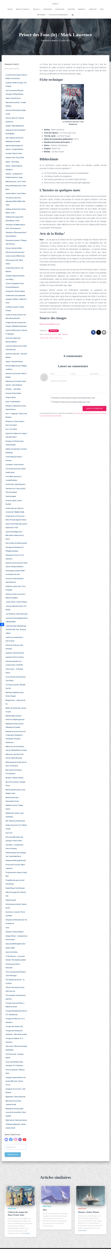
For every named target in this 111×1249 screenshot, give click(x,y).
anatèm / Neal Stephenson (15, 126)
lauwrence (47, 334)
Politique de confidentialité (58, 15)
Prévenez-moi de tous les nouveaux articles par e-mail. (71, 402)
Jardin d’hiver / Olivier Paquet (16, 602)
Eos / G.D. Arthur (11, 429)
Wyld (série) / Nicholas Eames (16, 1120)
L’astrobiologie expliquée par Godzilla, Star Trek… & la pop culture (16, 629)
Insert (42, 338)
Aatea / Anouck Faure (13, 98)
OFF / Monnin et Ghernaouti (15, 821)
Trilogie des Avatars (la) (14, 1026)
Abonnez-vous (12, 1154)
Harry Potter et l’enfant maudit (16, 543)
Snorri (54, 334)
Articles (36, 9)
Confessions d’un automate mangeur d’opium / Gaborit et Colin (16, 299)
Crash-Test (93, 9)
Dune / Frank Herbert (13, 401)
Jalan (59, 334)
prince (52, 338)
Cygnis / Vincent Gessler (14, 361)
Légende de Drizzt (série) (15, 657)
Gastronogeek (11, 496)
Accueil (10, 9)
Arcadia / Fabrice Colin (14, 153)
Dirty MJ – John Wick (13, 389)
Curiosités (71, 9)
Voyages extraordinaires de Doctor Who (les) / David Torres (16, 1081)
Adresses (82, 9)
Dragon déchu (11, 397)
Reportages (48, 9)
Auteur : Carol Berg (12, 162)
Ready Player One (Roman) (15, 888)
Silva (7, 928)
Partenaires (41, 15)
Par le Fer (9, 833)
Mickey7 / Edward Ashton (14, 778)
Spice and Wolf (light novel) (15, 944)
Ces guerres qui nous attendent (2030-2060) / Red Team (15, 201)
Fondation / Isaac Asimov (15, 464)
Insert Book (53, 330)
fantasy (65, 334)
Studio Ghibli (10, 948)
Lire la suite (25, 1233)
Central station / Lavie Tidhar (16, 193)
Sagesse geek (11, 900)
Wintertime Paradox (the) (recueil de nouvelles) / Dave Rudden (16, 1112)
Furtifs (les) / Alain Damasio (15, 484)
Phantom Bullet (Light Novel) (16, 860)
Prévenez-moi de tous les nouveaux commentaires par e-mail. (74, 398)
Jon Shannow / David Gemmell (16, 614)
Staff (102, 9)
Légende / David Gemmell (15, 653)
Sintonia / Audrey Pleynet (14, 932)
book (47, 338)
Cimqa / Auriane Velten (14, 248)
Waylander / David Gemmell (15, 1097)
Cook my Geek (59, 9)
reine (56, 338)
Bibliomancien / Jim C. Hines (16, 181)
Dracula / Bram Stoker (13, 393)
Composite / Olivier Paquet (15, 291)
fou (60, 338)
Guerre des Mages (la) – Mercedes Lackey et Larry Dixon (15, 535)
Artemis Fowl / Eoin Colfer (15, 157)
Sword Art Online (12, 952)
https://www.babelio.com (50, 324)
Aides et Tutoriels (23, 9)
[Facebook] (2, 624)
